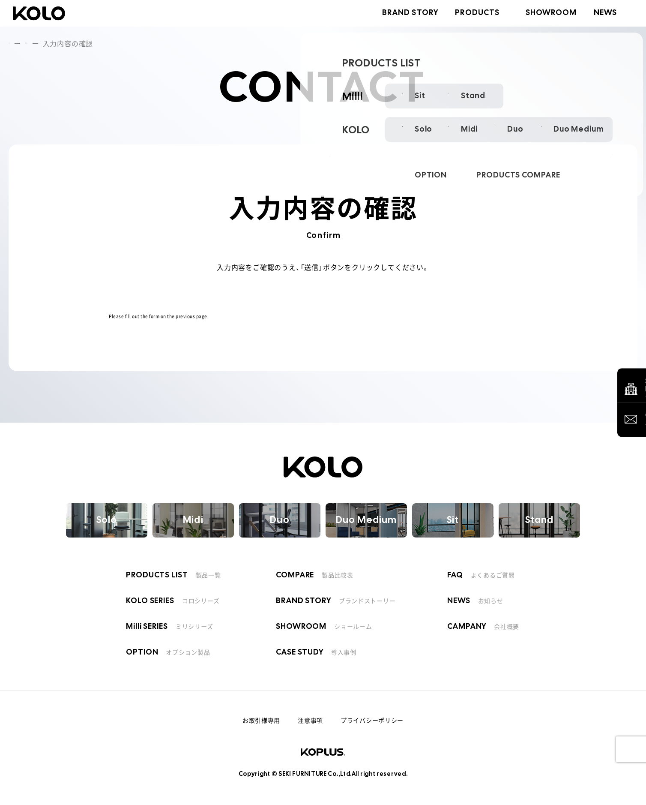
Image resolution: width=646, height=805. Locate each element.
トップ (19, 43)
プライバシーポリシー (372, 720)
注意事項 (310, 720)
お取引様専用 (261, 720)
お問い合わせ (66, 43)
